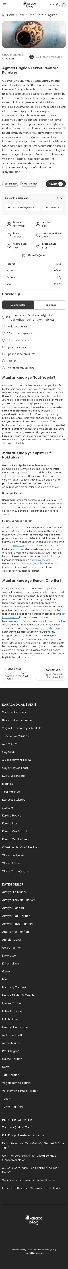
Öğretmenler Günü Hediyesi (20, 847)
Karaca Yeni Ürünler (15, 839)
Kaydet (56, 184)
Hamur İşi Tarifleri (14, 987)
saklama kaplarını (41, 560)
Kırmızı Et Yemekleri (15, 1027)
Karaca (8, 15)
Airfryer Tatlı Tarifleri (16, 916)
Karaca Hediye (11, 815)
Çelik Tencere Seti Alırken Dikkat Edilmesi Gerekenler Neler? (29, 1158)
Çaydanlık (8, 752)
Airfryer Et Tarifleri (14, 892)
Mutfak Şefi (10, 744)
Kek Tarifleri (10, 1019)
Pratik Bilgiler (10, 1051)
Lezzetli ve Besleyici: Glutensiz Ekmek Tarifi (31, 1188)
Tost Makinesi (11, 791)
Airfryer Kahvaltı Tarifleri (18, 900)
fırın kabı (38, 563)
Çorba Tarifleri (12, 947)
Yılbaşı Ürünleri (11, 863)
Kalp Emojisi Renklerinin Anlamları (24, 1135)
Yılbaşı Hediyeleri (13, 855)
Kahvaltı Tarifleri (13, 1011)
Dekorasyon (9, 955)
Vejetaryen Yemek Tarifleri (20, 1090)
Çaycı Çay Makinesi (15, 767)
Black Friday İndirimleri (17, 720)
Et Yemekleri (10, 963)
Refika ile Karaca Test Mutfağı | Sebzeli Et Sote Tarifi (33, 1145)
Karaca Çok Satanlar (16, 831)
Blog (21, 14)
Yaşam (6, 1098)
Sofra (6, 1067)
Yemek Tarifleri (29, 183)
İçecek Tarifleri (12, 1003)
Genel (6, 971)
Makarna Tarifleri (13, 1035)
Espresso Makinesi (14, 799)
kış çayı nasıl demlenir (47, 628)
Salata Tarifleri (12, 1059)
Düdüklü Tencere (13, 775)
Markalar (8, 807)
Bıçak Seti (8, 783)
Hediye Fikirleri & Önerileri (19, 995)
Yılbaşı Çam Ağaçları (15, 871)
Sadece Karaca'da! (15, 712)
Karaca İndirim (11, 823)
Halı (4, 979)
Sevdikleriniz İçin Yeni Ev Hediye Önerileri (29, 1180)
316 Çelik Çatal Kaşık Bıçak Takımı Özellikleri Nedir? (30, 1170)
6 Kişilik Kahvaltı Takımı (16, 760)
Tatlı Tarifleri (36, 14)
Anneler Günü (11, 939)
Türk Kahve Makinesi (15, 736)
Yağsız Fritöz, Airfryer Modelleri (22, 728)
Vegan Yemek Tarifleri (17, 1082)
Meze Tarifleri (11, 1043)
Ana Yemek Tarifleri (15, 931)
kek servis (18, 545)
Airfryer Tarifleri (13, 908)
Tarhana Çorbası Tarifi (17, 1127)
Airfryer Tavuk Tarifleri (17, 923)
